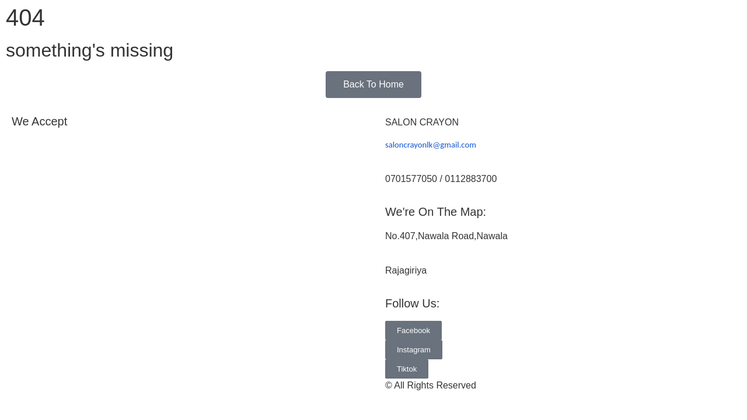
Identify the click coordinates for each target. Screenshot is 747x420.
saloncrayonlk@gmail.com (430, 144)
